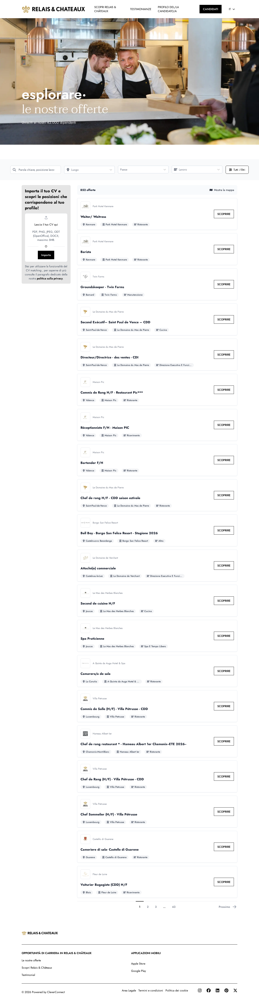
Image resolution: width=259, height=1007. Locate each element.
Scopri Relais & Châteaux (37, 968)
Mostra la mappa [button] (222, 190)
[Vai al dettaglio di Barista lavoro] (157, 249)
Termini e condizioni (150, 990)
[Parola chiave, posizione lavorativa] (35, 170)
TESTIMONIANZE (140, 9)
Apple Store (138, 964)
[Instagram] (200, 990)
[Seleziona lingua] (231, 9)
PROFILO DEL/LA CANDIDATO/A (168, 9)
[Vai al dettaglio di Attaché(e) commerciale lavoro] (157, 565)
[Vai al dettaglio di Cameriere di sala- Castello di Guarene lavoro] (157, 847)
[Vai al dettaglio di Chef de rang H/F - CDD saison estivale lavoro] (157, 495)
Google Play (138, 971)
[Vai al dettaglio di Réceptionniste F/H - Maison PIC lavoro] (157, 425)
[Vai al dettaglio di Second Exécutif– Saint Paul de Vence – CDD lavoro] (157, 319)
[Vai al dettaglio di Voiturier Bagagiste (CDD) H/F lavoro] (157, 882)
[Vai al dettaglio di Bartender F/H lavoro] (157, 460)
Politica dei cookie (177, 990)
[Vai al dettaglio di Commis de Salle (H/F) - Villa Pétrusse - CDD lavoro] (157, 706)
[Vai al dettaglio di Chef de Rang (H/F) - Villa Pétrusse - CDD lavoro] (157, 776)
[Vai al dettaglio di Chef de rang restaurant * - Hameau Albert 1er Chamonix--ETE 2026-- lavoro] (157, 741)
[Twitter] (235, 990)
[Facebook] (209, 990)
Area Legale (129, 990)
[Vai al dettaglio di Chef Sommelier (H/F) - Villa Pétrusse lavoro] (157, 812)
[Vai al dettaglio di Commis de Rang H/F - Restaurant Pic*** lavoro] (157, 390)
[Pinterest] (226, 990)
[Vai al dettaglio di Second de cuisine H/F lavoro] (157, 601)
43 (173, 907)
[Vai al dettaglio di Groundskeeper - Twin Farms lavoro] (157, 284)
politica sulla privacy (50, 278)
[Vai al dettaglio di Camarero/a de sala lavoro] (157, 671)
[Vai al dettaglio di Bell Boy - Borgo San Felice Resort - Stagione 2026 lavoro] (157, 530)
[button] (46, 234)
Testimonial (28, 975)
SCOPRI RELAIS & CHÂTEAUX (105, 9)
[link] (224, 214)
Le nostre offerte (31, 960)
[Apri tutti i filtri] (237, 170)
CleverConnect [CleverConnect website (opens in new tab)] (56, 992)
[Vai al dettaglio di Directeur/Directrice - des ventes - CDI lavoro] (157, 355)
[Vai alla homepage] (54, 9)
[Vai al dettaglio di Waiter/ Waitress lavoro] (157, 214)
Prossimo (228, 907)
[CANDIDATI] (211, 9)
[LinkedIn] (217, 990)
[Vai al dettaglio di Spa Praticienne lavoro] (157, 636)
